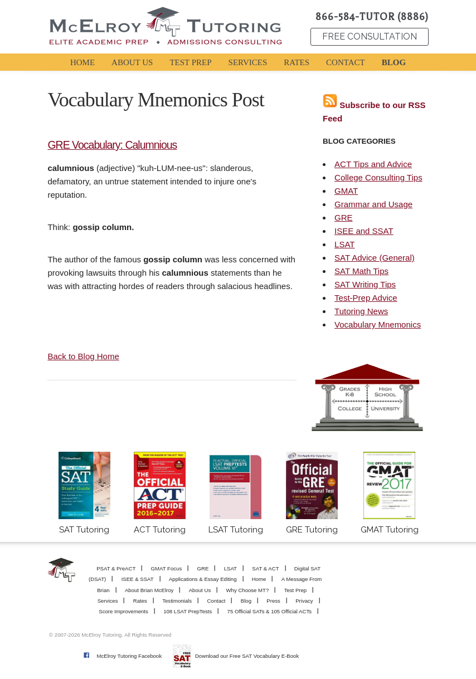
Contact (216, 601)
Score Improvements (123, 611)
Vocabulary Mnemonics (377, 324)
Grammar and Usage (373, 204)
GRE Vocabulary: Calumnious (112, 145)
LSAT (344, 244)
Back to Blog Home (83, 356)
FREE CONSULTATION (369, 36)
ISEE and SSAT (364, 231)
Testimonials (177, 601)
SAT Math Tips (361, 271)
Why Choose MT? (247, 590)
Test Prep (295, 590)
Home (259, 579)
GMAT (346, 191)
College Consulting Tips (378, 177)
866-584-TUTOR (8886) (372, 16)
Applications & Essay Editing (203, 579)
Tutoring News (361, 311)
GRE (343, 217)
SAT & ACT (265, 568)
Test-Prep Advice (365, 297)
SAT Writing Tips (365, 284)
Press (273, 601)
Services (108, 601)
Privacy (304, 601)
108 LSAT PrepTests (187, 611)
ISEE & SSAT (138, 579)
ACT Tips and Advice (373, 164)
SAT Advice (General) (374, 257)
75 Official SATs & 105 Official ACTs (269, 611)
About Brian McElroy (149, 590)
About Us (200, 590)
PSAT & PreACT (115, 568)
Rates (140, 601)
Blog (246, 601)
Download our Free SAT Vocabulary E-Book (247, 656)
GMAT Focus (166, 568)
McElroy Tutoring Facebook (129, 656)
